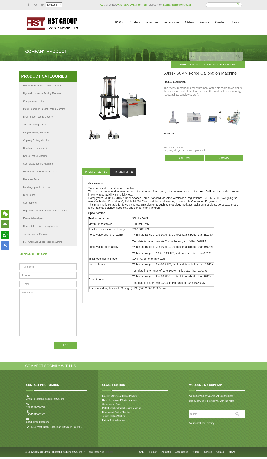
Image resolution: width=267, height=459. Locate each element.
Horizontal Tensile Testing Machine (48, 226)
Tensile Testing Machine (48, 234)
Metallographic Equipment (48, 187)
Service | (209, 454)
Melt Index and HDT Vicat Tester (48, 171)
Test (91, 218)
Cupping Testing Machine (48, 140)
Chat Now (224, 158)
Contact (220, 23)
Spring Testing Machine (48, 156)
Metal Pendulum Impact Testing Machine (48, 109)
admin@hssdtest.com (37, 424)
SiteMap (109, 454)
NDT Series (48, 195)
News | (233, 454)
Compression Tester (48, 101)
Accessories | (182, 454)
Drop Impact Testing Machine (48, 117)
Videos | (197, 454)
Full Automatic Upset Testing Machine (48, 242)
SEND (65, 345)
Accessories (171, 23)
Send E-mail (184, 158)
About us (152, 23)
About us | (168, 454)
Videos (189, 23)
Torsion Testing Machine (48, 125)
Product (134, 23)
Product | (154, 454)
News (235, 23)
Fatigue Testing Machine (48, 132)
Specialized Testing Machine (221, 64)
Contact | (221, 454)
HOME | (142, 454)
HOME (118, 23)
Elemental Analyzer (48, 218)
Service (204, 23)
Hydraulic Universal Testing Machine (48, 93)
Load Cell (205, 191)
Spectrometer (48, 203)
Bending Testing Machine (48, 148)
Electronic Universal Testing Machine (48, 85)
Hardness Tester (48, 179)
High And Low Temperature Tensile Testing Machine (50, 211)
